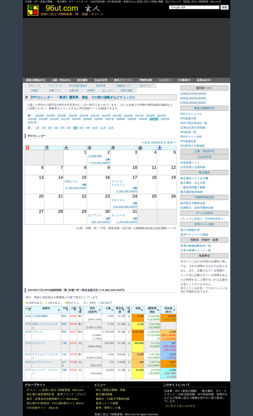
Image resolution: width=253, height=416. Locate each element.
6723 (28, 354)
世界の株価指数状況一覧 (195, 245)
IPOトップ (34, 86)
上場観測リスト (123, 86)
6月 (69, 127)
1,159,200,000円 (126, 222)
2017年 (139, 115)
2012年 (54, 119)
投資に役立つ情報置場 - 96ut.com (62, 389)
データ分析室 (204, 213)
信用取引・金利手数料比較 (197, 207)
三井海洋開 (95, 156)
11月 (103, 127)
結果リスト (55, 90)
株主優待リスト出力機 (194, 178)
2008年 (98, 119)
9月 (88, 127)
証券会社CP (204, 80)
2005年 (131, 119)
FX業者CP (184, 80)
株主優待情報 (104, 394)
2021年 (95, 115)
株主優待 (82, 80)
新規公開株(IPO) (35, 80)
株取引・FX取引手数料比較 (113, 398)
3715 (28, 331)
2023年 (72, 115)
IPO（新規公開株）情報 (110, 389)
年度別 (34, 90)
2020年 (106, 115)
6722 (28, 362)
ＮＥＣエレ (118, 200)
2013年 (43, 119)
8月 (81, 127)
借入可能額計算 (190, 229)
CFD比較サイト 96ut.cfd (42, 407)
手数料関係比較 (204, 197)
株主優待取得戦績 (191, 191)
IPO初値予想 (188, 118)
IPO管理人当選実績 (192, 145)
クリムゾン (118, 184)
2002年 (165, 119)
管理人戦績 (126, 90)
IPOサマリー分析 (191, 136)
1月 (37, 127)
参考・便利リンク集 (108, 407)
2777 (28, 369)
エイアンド (95, 215)
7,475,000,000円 (99, 163)
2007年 (109, 119)
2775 (28, 324)
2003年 (154, 119)
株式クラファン (123, 80)
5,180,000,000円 (75, 188)
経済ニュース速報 (107, 403)
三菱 (64, 343)
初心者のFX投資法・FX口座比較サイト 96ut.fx (55, 403)
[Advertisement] (126, 48)
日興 (64, 369)
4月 (56, 127)
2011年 (65, 119)
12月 (111, 127)
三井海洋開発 (40, 316)
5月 (62, 127)
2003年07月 (158, 142)
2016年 (150, 115)
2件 (135, 188)
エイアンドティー (42, 362)
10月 (95, 127)
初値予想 (101, 86)
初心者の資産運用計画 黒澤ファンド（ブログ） (57, 394)
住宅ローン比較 (204, 224)
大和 (64, 354)
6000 (202, 98)
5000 (193, 98)
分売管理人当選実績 (192, 167)
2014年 (32, 119)
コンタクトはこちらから (180, 405)
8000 (193, 102)
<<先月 (146, 142)
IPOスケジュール (191, 113)
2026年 (39, 115)
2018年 (128, 115)
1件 (108, 159)
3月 (50, 127)
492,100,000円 (100, 222)
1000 (184, 93)
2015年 (161, 115)
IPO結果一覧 (188, 132)
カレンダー (108, 90)
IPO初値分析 (188, 141)
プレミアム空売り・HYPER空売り (202, 218)
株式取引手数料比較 (192, 203)
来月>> (171, 142)
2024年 (61, 115)
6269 (28, 316)
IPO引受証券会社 (78, 86)
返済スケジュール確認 (194, 234)
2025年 (50, 115)
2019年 (117, 115)
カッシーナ (118, 215)
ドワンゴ (116, 181)
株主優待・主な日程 (192, 182)
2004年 (142, 119)
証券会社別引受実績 (192, 127)
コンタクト (165, 80)
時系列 (90, 90)
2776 (28, 343)
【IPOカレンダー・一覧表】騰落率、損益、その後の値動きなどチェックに (82, 97)
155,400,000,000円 (125, 206)
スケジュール (55, 86)
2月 (44, 127)
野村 (64, 316)
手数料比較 (145, 80)
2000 (193, 93)
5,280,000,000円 (126, 191)
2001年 (32, 122)
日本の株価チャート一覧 (195, 250)
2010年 (76, 119)
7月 (75, 127)
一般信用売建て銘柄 (192, 187)
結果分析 (74, 90)
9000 (202, 102)
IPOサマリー (146, 86)
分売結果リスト (190, 162)
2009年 (87, 119)
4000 (184, 98)
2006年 (120, 119)
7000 (184, 102)
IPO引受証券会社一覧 (194, 123)
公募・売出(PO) (61, 80)
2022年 (84, 115)
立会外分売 (100, 80)
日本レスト (71, 181)
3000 (202, 93)
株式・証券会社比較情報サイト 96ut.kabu (52, 398)
